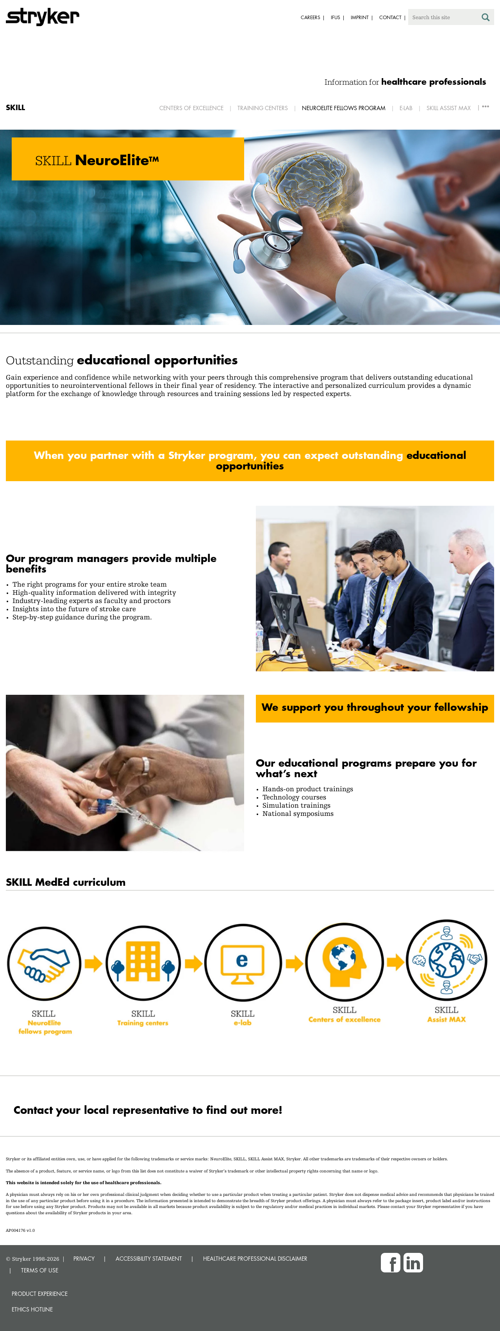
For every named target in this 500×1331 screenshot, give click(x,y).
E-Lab (406, 108)
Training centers (263, 108)
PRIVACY (84, 1258)
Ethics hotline (32, 1309)
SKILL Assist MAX (449, 108)
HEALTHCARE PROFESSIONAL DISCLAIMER (255, 1258)
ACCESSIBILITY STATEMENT (149, 1258)
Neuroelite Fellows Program (344, 108)
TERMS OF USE (39, 1270)
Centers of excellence (191, 108)
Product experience (40, 1293)
